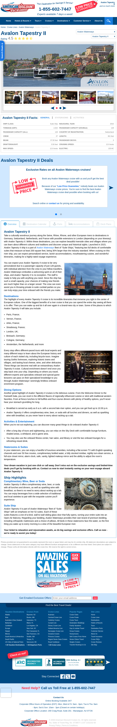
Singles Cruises (75, 642)
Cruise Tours (74, 620)
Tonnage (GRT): (10, 128)
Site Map (94, 645)
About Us (94, 634)
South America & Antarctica (14, 636)
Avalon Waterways (26, 27)
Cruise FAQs (95, 639)
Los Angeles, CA (32, 625)
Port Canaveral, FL (33, 631)
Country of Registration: (71, 132)
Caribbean (8, 625)
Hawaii (7, 631)
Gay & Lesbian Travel (77, 628)
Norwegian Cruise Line (56, 631)
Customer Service (97, 631)
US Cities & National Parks (14, 642)
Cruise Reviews (96, 642)
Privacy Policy (54, 725)
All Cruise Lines (54, 645)
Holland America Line (55, 628)
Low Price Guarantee (68, 186)
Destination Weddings (77, 623)
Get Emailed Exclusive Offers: (35, 598)
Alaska (7, 615)
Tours (38, 21)
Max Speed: (8, 148)
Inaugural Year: (67, 124)
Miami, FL (30, 623)
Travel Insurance (96, 636)
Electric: (63, 148)
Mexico (7, 634)
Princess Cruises (54, 636)
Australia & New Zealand (13, 620)
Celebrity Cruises (54, 620)
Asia (6, 617)
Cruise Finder (74, 617)
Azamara (51, 615)
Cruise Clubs (74, 615)
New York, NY (31, 628)
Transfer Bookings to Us (78, 645)
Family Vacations (75, 625)
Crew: (6, 136)
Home (8, 21)
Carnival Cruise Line (55, 617)
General (45, 118)
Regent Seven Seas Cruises (57, 639)
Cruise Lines (12, 27)
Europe (7, 628)
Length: (63, 136)
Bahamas (8, 623)
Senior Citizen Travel (77, 639)
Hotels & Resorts (23, 21)
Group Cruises (74, 631)
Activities (78, 118)
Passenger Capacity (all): (15, 132)
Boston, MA (31, 617)
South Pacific (9, 639)
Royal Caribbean (54, 642)
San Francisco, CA (33, 634)
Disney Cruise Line (54, 625)
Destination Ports (97, 628)
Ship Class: (8, 124)
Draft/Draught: (10, 144)
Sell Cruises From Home (78, 636)
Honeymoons (74, 634)
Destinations (63, 21)
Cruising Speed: (66, 144)
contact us (54, 203)
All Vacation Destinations (15, 645)
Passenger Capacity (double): (73, 128)
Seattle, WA (31, 636)
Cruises (49, 21)
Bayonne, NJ (31, 615)
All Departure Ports (34, 645)
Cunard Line (52, 623)
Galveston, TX (31, 620)
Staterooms (61, 118)
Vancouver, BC (32, 642)
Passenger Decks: (67, 140)
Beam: (6, 140)
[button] (57, 108)
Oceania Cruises (53, 634)
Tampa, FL (30, 639)
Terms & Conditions (70, 725)
